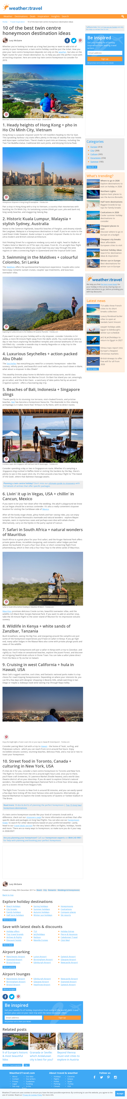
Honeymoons (67, 906)
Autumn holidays (41, 912)
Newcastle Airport (69, 962)
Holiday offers (12, 931)
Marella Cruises (41, 940)
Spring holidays (41, 906)
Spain (69, 1081)
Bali (13, 402)
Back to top (8, 895)
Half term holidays (15, 915)
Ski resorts (66, 915)
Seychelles (11, 363)
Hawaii (44, 746)
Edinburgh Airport (42, 962)
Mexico (45, 509)
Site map (15, 1086)
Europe (93, 147)
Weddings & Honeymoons (68, 890)
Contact (15, 1079)
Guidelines (30, 1081)
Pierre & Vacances (69, 934)
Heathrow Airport (42, 984)
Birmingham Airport (43, 959)
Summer (94, 161)
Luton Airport (40, 956)
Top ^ (27, 1065)
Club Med (65, 940)
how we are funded (110, 27)
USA (69, 1086)
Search (65, 16)
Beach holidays (13, 906)
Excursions (95, 158)
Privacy (15, 1081)
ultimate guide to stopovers (62, 483)
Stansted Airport (14, 959)
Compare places (68, 912)
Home (5, 22)
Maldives (11, 267)
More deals (8, 945)
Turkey (70, 1084)
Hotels (56, 1081)
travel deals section (23, 825)
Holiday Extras (67, 931)
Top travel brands (14, 934)
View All (92, 167)
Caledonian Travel (69, 937)
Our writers (30, 1079)
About (14, 1076)
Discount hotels (13, 940)
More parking (9, 967)
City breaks (11, 909)
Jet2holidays (39, 934)
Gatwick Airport (68, 956)
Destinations (21, 16)
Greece (70, 1079)
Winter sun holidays (43, 915)
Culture (94, 154)
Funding (29, 1084)
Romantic (52, 890)
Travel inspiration (17, 22)
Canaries (71, 1076)
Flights (56, 1079)
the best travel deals (109, 284)
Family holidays (13, 912)
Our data (29, 1076)
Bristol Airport (13, 962)
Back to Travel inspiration (12, 1065)
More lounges (9, 989)
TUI (35, 931)
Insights (55, 16)
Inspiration (43, 16)
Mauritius (7, 611)
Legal (14, 1084)
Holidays (57, 1076)
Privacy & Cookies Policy (32, 1095)
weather (62, 52)
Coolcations (66, 909)
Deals (32, 16)
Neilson (37, 937)
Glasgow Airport (68, 959)
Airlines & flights (14, 937)
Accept (120, 1093)
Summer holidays (42, 909)
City (45, 890)
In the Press (26, 1087)
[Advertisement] (84, 7)
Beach (39, 890)
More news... (93, 369)
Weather (8, 16)
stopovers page (33, 817)
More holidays (9, 920)
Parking (57, 1084)
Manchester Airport (15, 956)
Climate (57, 1086)
